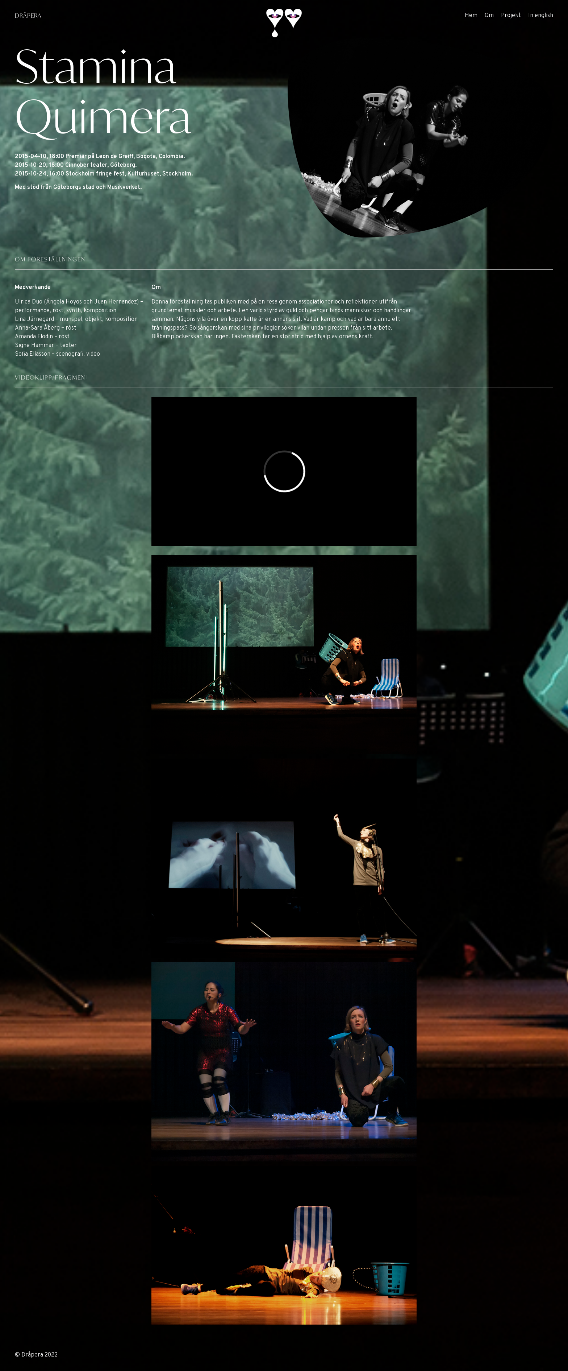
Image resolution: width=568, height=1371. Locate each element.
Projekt (511, 15)
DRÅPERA (28, 15)
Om (489, 15)
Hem (471, 15)
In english (540, 15)
